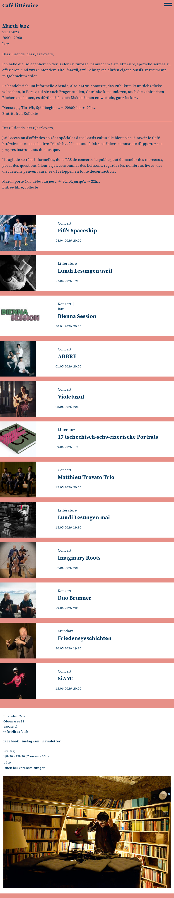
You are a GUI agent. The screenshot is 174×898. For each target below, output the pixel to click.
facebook (11, 741)
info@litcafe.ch (15, 731)
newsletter (51, 741)
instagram (30, 741)
